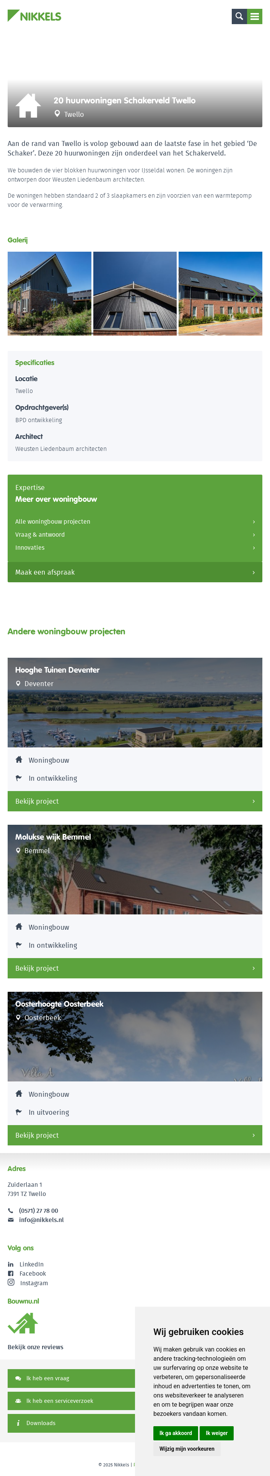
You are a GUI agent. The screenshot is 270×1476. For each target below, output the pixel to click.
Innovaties (29, 547)
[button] (253, 293)
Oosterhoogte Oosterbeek (59, 1004)
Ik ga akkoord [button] (175, 1433)
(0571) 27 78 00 (38, 1210)
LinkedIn (32, 1264)
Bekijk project (37, 801)
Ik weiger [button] (217, 1433)
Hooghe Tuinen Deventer (57, 670)
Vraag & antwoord (40, 534)
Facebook (33, 1273)
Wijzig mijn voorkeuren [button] (187, 1449)
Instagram (28, 1283)
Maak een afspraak (45, 572)
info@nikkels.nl (36, 1220)
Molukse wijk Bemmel (53, 837)
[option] (135, 79)
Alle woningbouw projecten (52, 521)
